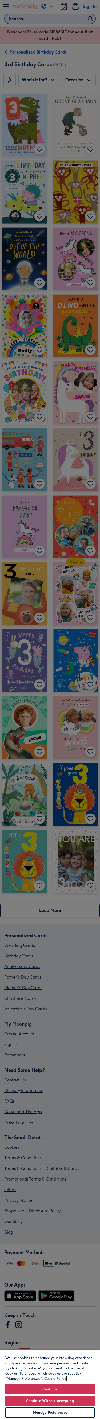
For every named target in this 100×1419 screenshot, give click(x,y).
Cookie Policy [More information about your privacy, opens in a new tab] (55, 1379)
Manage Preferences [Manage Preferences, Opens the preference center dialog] (50, 1412)
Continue (49, 1389)
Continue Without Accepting (50, 1401)
